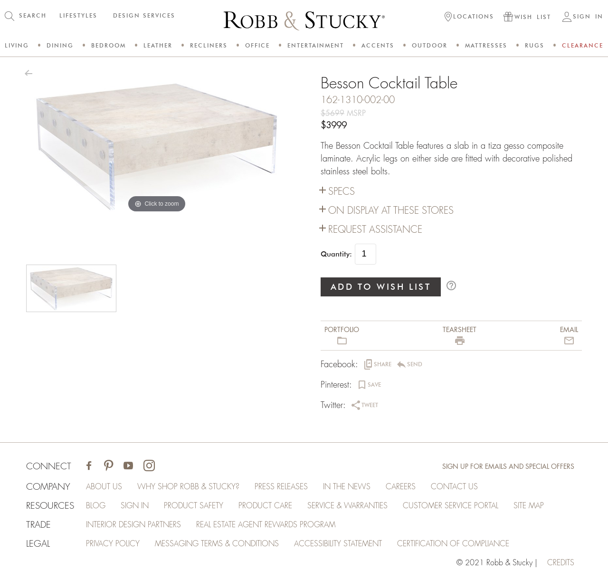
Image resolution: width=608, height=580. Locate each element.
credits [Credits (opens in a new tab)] (560, 563)
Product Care (265, 506)
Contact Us (454, 487)
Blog (95, 506)
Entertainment (315, 45)
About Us (104, 487)
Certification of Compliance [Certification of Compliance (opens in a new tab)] (453, 544)
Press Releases (281, 487)
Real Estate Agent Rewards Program (265, 525)
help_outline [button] (451, 285)
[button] (469, 17)
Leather (157, 45)
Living (17, 45)
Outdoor (429, 45)
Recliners (209, 45)
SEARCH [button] (33, 15)
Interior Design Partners (133, 525)
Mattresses (486, 45)
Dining (60, 45)
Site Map (528, 506)
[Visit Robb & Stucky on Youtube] (128, 467)
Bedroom (108, 45)
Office (257, 45)
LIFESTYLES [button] (78, 15)
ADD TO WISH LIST (381, 287)
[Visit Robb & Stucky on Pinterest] (108, 467)
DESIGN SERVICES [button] (144, 15)
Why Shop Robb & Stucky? (188, 487)
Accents (377, 45)
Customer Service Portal (450, 506)
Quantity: (336, 254)
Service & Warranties (347, 506)
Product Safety (193, 506)
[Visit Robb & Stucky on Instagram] (149, 467)
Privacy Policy (113, 544)
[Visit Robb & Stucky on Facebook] (89, 467)
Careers (401, 487)
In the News (346, 487)
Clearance (582, 45)
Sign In (135, 506)
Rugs (534, 45)
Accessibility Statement (338, 544)
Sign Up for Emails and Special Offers (508, 466)
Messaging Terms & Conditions (217, 544)
